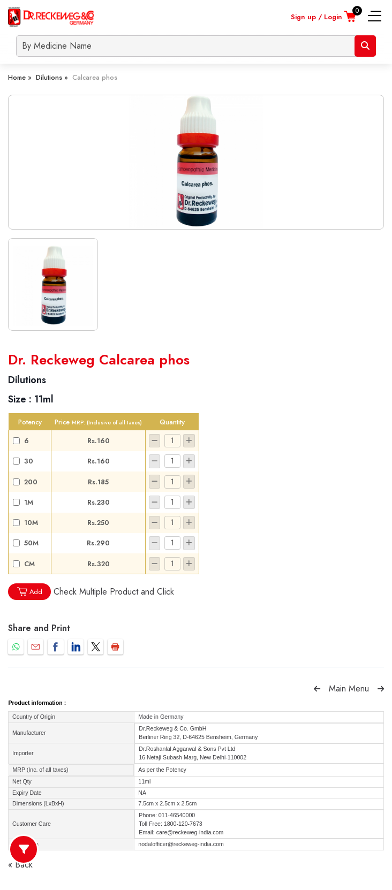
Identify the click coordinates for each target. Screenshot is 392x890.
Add (29, 591)
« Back (20, 864)
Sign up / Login (316, 17)
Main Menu (349, 688)
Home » (20, 77)
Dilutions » (52, 77)
